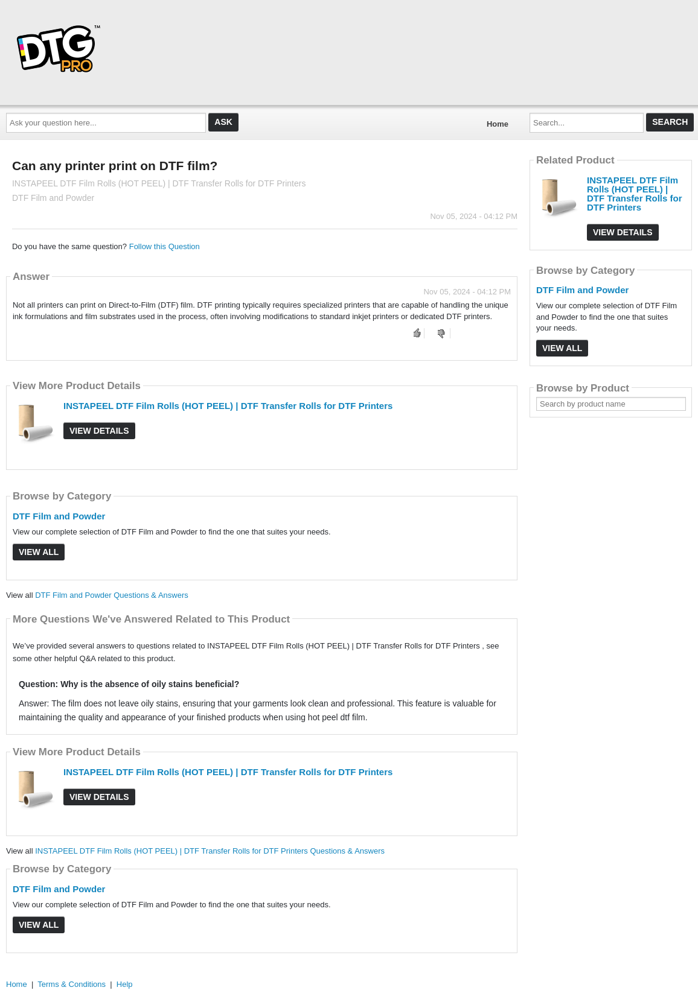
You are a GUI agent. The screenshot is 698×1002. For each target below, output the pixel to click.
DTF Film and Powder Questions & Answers (111, 595)
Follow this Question (164, 246)
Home (497, 123)
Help (125, 984)
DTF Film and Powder (59, 516)
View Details (99, 431)
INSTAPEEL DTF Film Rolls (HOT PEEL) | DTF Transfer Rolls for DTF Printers (227, 406)
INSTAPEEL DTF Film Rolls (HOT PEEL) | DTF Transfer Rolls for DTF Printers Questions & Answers (210, 850)
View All (39, 552)
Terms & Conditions (71, 984)
